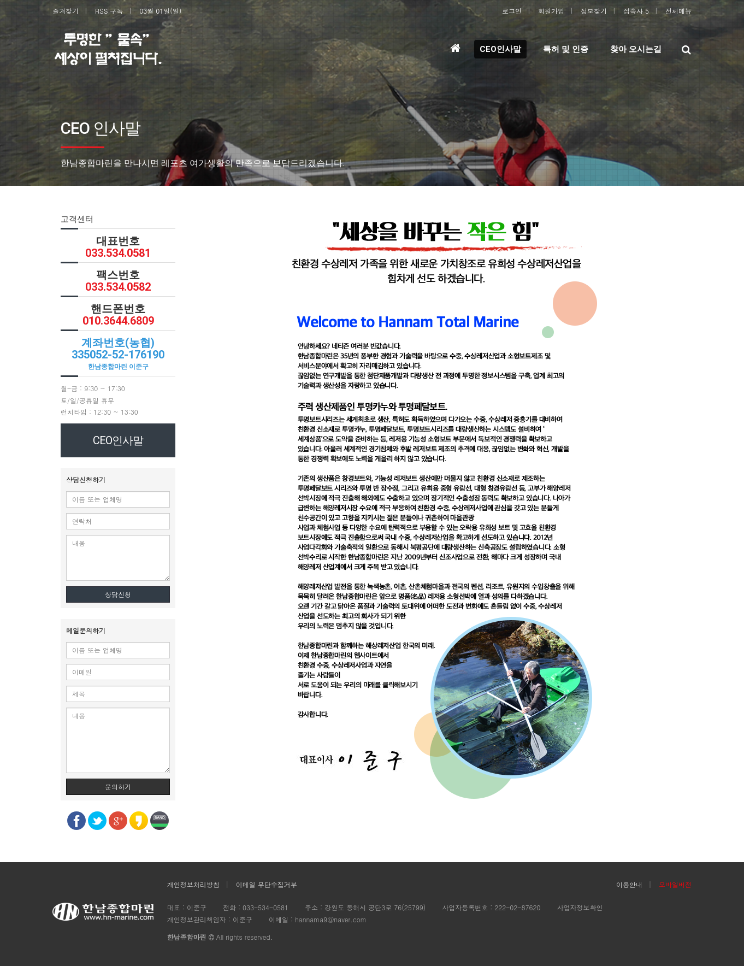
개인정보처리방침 (193, 884)
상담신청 (118, 594)
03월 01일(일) (160, 10)
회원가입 (551, 10)
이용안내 (629, 884)
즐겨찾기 (65, 10)
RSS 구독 (109, 10)
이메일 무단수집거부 (266, 884)
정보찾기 (594, 10)
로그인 (512, 10)
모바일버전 (675, 884)
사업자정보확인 (580, 907)
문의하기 (118, 786)
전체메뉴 (678, 10)
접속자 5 (636, 10)
